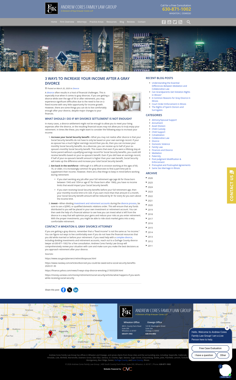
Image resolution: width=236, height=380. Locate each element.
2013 (149, 236)
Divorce (76, 88)
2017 (149, 218)
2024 (149, 187)
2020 (149, 205)
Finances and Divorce (162, 150)
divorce (50, 92)
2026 (149, 178)
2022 (149, 196)
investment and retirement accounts (92, 203)
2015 (149, 227)
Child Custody (158, 129)
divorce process (129, 203)
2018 (149, 214)
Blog (122, 21)
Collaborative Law (160, 138)
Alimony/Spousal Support (164, 119)
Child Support (158, 132)
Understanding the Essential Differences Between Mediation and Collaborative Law (169, 85)
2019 (149, 209)
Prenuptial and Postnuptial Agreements (171, 165)
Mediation (157, 153)
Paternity (156, 156)
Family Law (157, 147)
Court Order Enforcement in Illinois (169, 104)
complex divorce (124, 237)
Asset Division (158, 126)
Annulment (157, 122)
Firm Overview (67, 21)
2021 (149, 200)
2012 (149, 241)
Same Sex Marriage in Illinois (166, 168)
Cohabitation (158, 135)
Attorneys (82, 21)
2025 (149, 182)
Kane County (137, 360)
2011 (149, 245)
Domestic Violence (161, 144)
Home (54, 21)
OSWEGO (186, 13)
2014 (149, 232)
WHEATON (174, 13)
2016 (149, 223)
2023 (149, 191)
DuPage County (121, 360)
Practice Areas (96, 21)
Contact (141, 21)
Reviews (131, 21)
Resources (112, 21)
